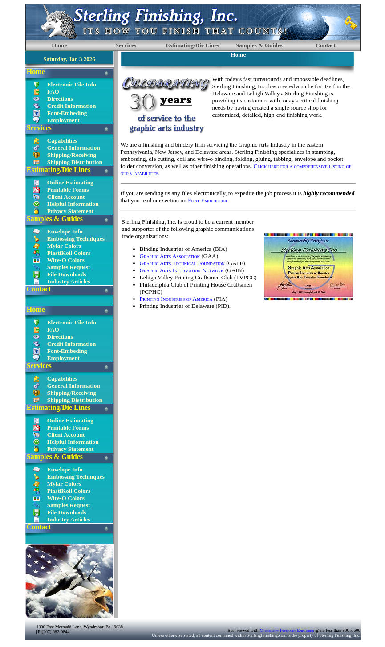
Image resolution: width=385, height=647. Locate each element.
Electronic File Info (71, 84)
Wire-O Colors (66, 260)
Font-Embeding (67, 113)
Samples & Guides (258, 45)
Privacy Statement (70, 211)
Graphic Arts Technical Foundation (182, 263)
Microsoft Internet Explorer (286, 630)
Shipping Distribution (74, 162)
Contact (326, 45)
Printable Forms (68, 189)
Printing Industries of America (177, 298)
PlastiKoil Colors (68, 253)
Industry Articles (68, 281)
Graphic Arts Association (170, 256)
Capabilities (62, 140)
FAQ (53, 91)
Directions (60, 98)
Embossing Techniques (76, 238)
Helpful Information (73, 204)
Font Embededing (208, 200)
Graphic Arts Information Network (182, 270)
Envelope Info (65, 231)
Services (126, 45)
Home (59, 45)
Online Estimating (70, 182)
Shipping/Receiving (71, 155)
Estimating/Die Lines (192, 45)
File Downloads (66, 274)
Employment (63, 120)
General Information (73, 147)
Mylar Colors (64, 245)
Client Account (66, 196)
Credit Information (71, 105)
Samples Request (68, 267)
